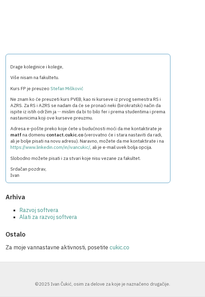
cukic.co (119, 247)
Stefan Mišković (66, 88)
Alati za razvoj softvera (48, 216)
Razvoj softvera (38, 210)
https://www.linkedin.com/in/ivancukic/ (50, 147)
